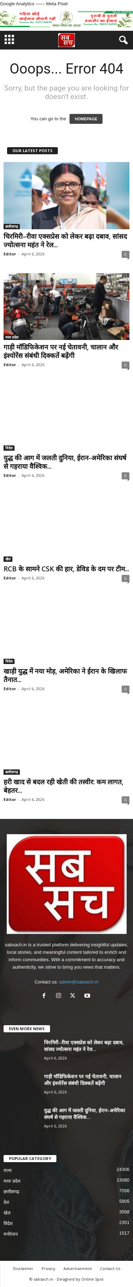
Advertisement (77, 1268)
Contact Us (110, 1268)
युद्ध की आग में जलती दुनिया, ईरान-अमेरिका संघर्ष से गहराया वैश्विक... (65, 462)
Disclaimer (23, 1268)
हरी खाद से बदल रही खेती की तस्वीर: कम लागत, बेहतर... (63, 786)
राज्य (8, 1170)
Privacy (48, 1268)
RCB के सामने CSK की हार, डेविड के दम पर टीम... (66, 568)
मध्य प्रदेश (11, 337)
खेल (8, 558)
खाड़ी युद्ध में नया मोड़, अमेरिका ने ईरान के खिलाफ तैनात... (65, 675)
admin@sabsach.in (79, 982)
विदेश (9, 447)
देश (6, 1202)
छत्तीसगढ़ (11, 226)
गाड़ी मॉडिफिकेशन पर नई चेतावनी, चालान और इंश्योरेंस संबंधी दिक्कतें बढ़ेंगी (61, 351)
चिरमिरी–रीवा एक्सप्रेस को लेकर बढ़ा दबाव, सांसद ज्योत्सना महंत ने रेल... (65, 240)
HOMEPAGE (86, 119)
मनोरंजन (11, 1234)
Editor (10, 253)
